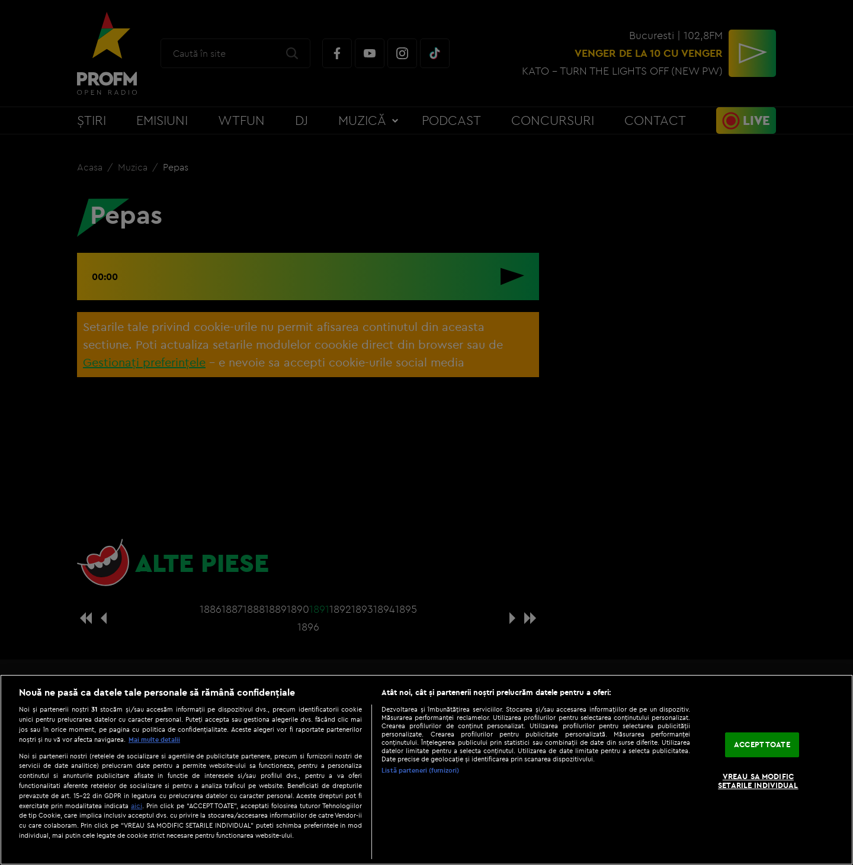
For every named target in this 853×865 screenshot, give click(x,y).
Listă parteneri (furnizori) (420, 770)
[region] (426, 769)
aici (136, 805)
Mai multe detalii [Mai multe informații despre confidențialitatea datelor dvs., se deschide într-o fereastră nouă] (154, 739)
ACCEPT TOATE (762, 744)
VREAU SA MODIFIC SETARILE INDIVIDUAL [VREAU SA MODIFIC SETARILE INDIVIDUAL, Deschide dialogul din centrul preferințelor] (758, 780)
